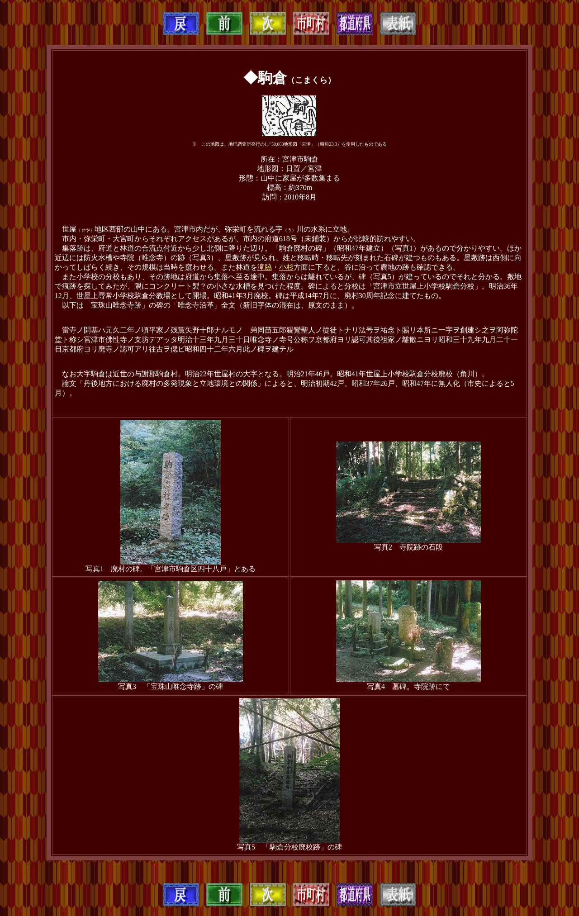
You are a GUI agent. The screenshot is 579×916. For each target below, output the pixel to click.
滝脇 (264, 267)
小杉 (286, 267)
